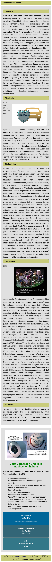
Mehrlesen (26, 543)
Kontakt (17, 556)
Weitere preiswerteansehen (26, 531)
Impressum (26, 556)
